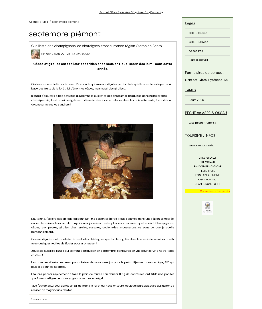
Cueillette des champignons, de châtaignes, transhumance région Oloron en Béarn (96, 46)
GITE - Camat (198, 33)
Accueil (34, 22)
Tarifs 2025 (196, 100)
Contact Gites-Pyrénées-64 (206, 80)
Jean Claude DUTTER (57, 53)
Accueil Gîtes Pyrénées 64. (117, 12)
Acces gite (196, 51)
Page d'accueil (198, 60)
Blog (45, 22)
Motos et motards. (201, 145)
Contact (155, 12)
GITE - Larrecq (198, 42)
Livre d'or (143, 12)
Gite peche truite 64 (202, 123)
